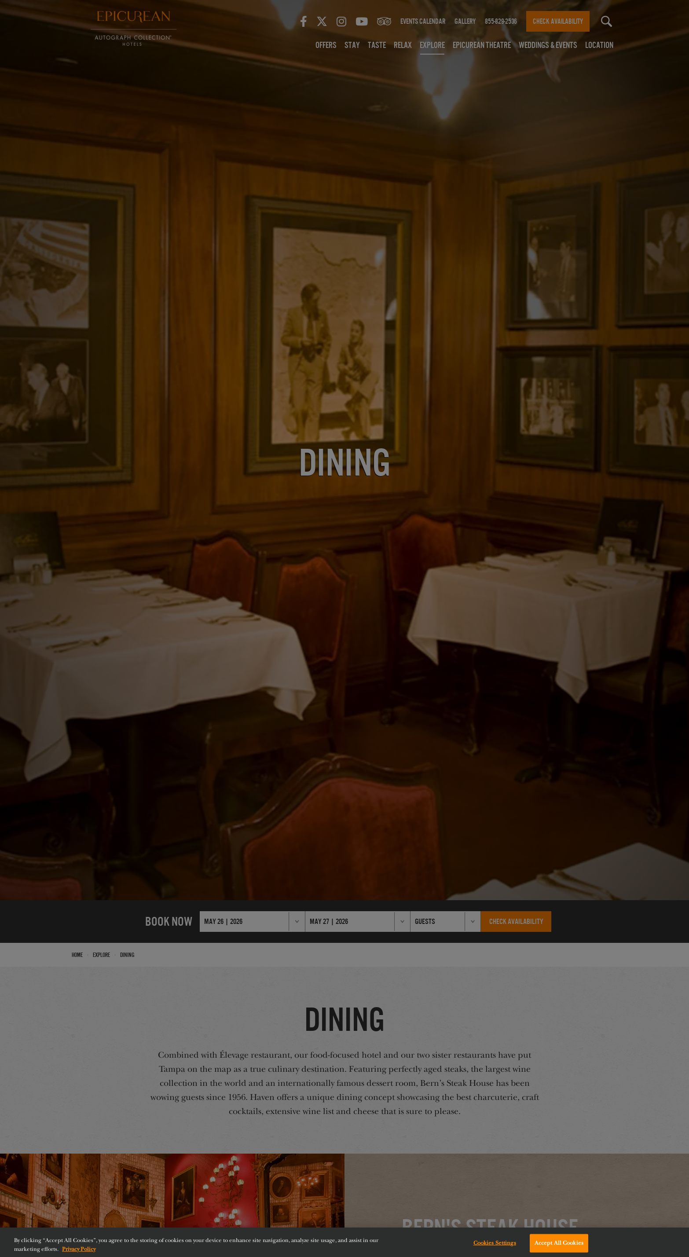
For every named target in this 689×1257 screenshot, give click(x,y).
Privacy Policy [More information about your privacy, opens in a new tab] (78, 1252)
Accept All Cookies (559, 1246)
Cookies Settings (494, 1246)
